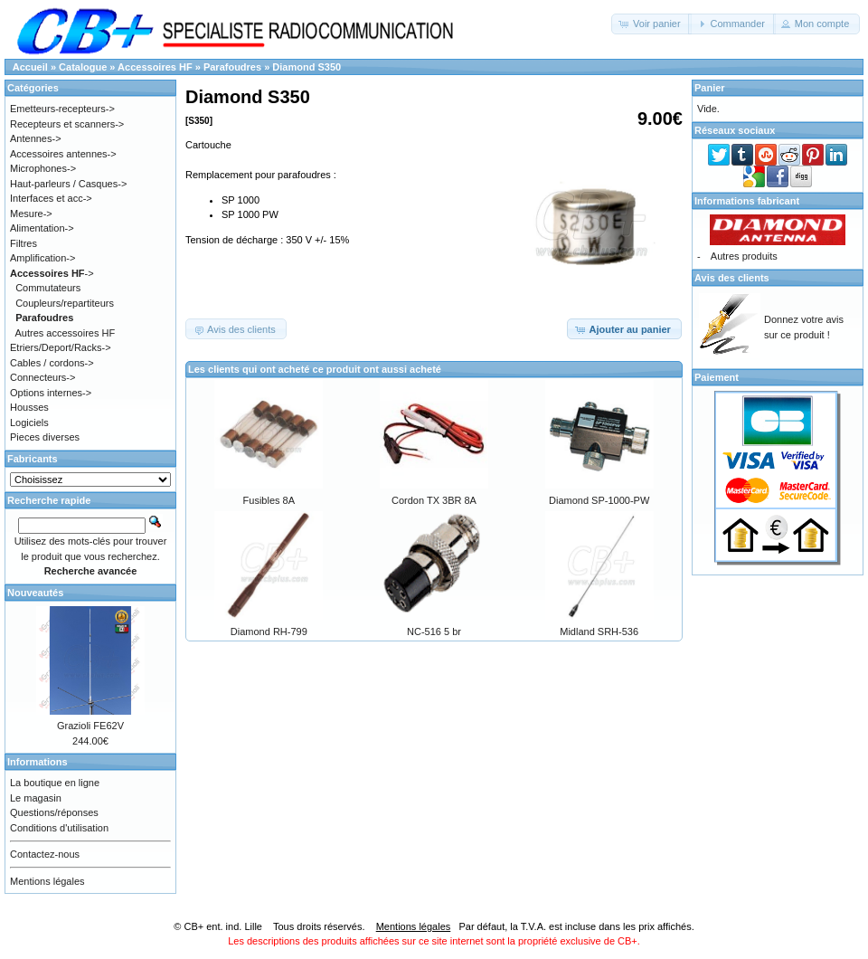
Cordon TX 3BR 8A (434, 500)
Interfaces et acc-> (51, 198)
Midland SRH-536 (599, 631)
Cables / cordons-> (52, 362)
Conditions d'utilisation (59, 827)
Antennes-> (35, 138)
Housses (29, 407)
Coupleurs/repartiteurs (64, 303)
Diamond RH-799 (269, 631)
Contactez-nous (45, 854)
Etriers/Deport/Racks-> (60, 347)
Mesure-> (31, 213)
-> (52, 273)
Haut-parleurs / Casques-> (68, 183)
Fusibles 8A (269, 500)
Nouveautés (35, 592)
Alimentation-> (42, 228)
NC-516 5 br (434, 631)
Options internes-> (50, 392)
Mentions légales (47, 881)
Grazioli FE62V (90, 725)
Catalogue (83, 67)
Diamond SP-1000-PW (599, 500)
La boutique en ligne (54, 782)
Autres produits (744, 256)
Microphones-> (43, 168)
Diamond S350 (306, 67)
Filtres (23, 243)
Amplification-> (42, 257)
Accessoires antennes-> (63, 153)
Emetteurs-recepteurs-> (62, 108)
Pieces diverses (45, 437)
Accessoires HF (155, 67)
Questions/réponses (54, 812)
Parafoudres (232, 67)
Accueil (30, 67)
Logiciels (29, 422)
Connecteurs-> (42, 377)
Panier (709, 87)
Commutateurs (47, 287)
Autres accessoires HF (65, 333)
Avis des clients (731, 277)
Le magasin (35, 798)
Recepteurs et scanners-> (67, 124)
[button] (651, 24)
